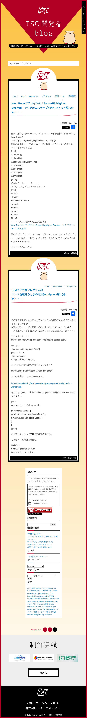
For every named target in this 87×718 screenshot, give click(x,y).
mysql (48, 607)
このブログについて (84, 17)
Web (36, 601)
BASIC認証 (31, 588)
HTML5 (53, 612)
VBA (33, 601)
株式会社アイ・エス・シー (38, 557)
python (29, 609)
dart (54, 588)
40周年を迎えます (33, 534)
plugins (53, 607)
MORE (43, 673)
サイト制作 (33, 612)
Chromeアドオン (41, 588)
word (56, 601)
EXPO (29, 591)
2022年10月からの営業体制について (40, 542)
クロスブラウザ (32, 604)
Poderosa (37, 599)
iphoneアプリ (48, 594)
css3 (36, 607)
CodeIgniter (37, 615)
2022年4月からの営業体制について (39, 547)
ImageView (39, 594)
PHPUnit (30, 599)
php (42, 615)
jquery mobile (44, 596)
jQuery (36, 596)
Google (48, 609)
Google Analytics (41, 591)
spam (34, 609)
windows (51, 601)
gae (33, 591)
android (30, 615)
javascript (30, 596)
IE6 (45, 607)
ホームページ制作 (44, 612)
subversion (45, 599)
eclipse (40, 607)
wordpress (48, 615)
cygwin (50, 588)
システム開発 (43, 604)
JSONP (51, 596)
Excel (43, 609)
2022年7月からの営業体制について (39, 544)
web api (41, 601)
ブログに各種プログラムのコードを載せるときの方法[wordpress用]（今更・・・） (39, 294)
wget (46, 601)
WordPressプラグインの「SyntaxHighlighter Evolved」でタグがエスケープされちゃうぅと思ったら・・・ (43, 108)
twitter (39, 609)
